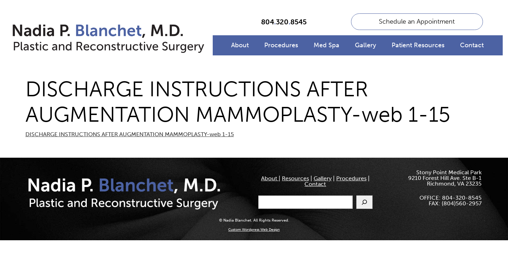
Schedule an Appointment (417, 21)
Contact (472, 45)
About (240, 45)
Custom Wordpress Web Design (254, 230)
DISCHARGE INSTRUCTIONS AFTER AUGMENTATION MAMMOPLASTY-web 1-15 (129, 134)
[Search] (364, 202)
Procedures (281, 45)
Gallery (365, 45)
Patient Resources (418, 45)
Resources (295, 178)
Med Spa (326, 45)
